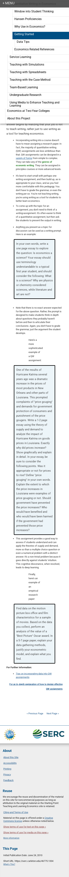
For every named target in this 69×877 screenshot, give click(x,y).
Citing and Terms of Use (15, 812)
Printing (7, 768)
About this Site (10, 757)
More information (11, 838)
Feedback (8, 780)
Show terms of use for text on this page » (24, 826)
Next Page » (52, 713)
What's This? (9, 864)
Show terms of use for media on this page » (25, 832)
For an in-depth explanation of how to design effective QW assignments (36, 686)
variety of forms (24, 158)
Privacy (7, 774)
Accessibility (10, 763)
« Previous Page (35, 713)
